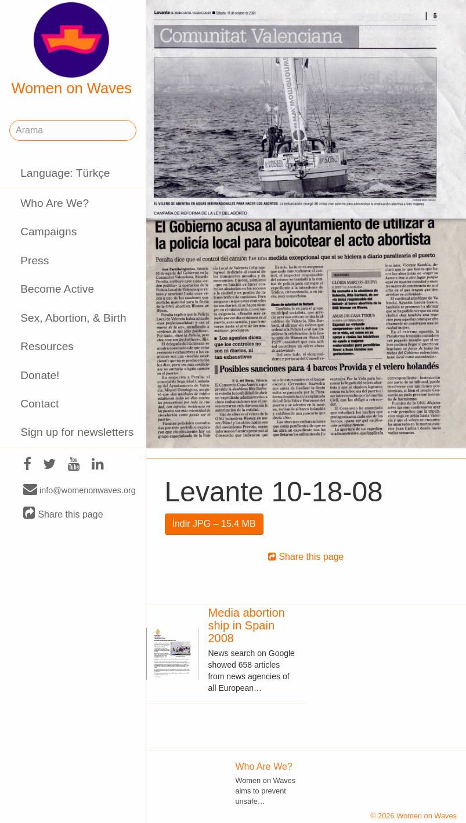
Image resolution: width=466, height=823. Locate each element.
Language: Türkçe (65, 173)
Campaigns (48, 231)
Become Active (57, 289)
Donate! (39, 375)
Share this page (63, 514)
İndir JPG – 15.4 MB (214, 524)
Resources (47, 346)
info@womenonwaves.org (79, 490)
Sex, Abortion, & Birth (73, 318)
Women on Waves (71, 49)
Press (34, 260)
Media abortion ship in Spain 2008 (246, 625)
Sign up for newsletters (76, 432)
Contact (39, 404)
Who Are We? (54, 203)
